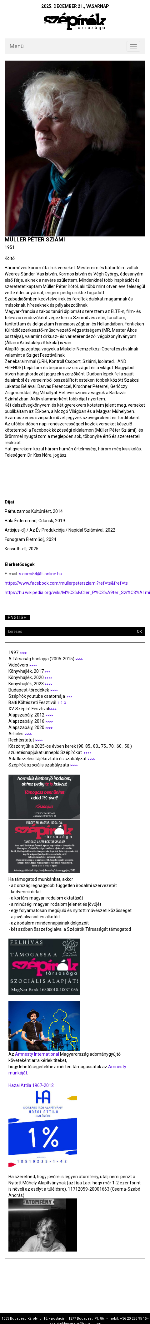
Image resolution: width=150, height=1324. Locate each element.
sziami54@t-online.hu (40, 573)
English (17, 617)
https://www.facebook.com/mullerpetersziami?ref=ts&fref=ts (66, 583)
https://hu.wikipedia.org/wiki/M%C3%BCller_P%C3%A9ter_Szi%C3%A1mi (77, 592)
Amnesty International (37, 1054)
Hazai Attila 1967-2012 (31, 1085)
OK (139, 631)
